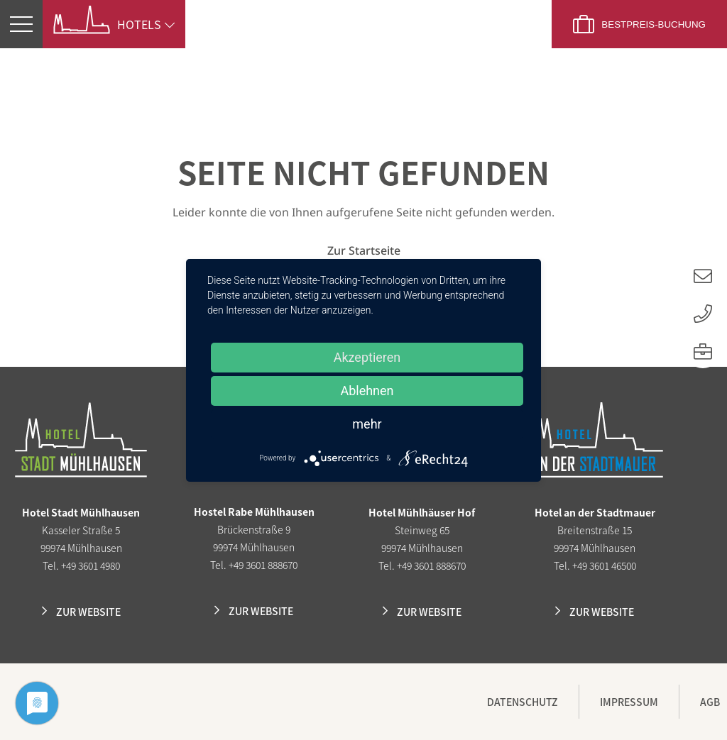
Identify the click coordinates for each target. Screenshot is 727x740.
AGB (710, 702)
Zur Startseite (363, 250)
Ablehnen (366, 390)
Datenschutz (522, 702)
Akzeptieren (367, 357)
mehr (366, 423)
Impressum (629, 702)
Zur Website (88, 611)
